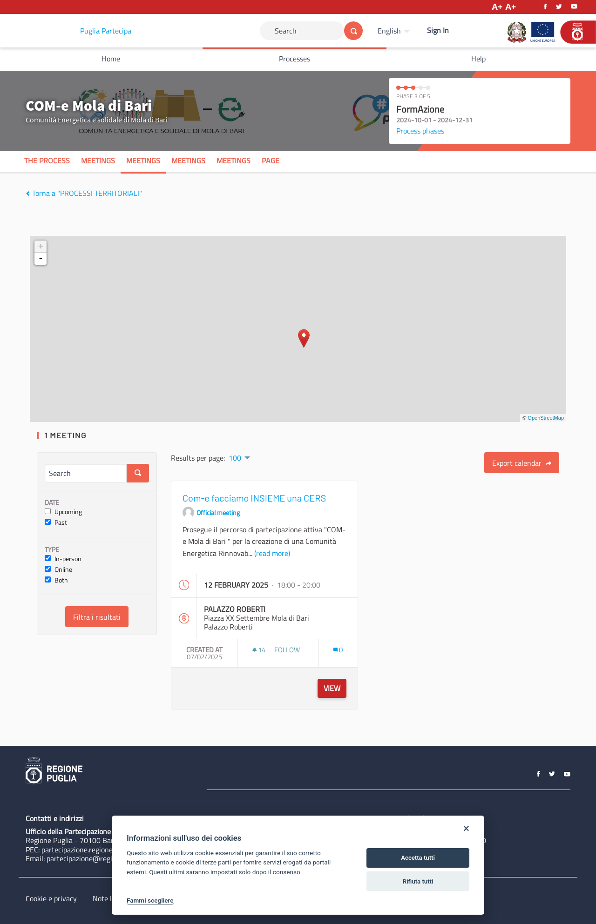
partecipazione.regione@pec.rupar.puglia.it (108, 849)
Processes (294, 58)
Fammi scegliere (150, 900)
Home (111, 58)
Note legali (110, 898)
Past (56, 523)
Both (56, 580)
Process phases (420, 130)
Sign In (438, 30)
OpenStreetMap (546, 418)
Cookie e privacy (51, 898)
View (332, 688)
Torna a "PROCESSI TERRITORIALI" (84, 193)
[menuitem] (395, 31)
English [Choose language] (389, 30)
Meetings (98, 160)
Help (478, 58)
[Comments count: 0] (338, 649)
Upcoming (63, 512)
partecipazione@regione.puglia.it (98, 858)
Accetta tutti (418, 857)
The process (47, 160)
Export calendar (521, 463)
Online (58, 570)
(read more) (272, 553)
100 (235, 458)
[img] (27, 193)
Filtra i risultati (97, 617)
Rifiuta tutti (418, 881)
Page (270, 160)
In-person (63, 559)
